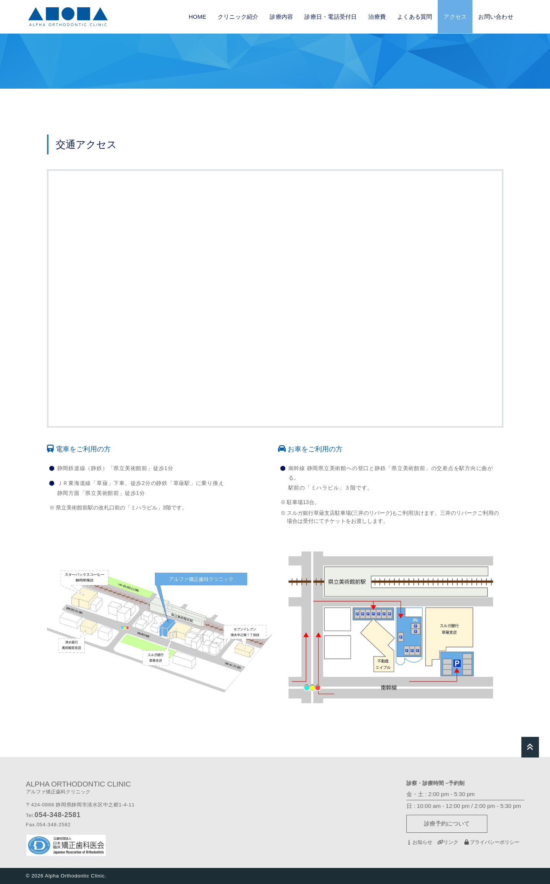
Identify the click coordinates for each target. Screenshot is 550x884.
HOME (197, 16)
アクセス (455, 16)
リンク (447, 842)
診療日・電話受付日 (330, 16)
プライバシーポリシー (491, 842)
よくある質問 (414, 16)
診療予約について (447, 823)
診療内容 (281, 16)
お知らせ (419, 842)
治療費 (377, 16)
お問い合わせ (495, 16)
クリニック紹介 (238, 16)
